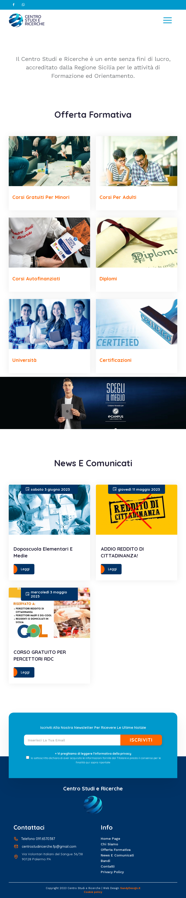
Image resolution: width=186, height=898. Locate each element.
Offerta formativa (116, 850)
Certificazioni (116, 360)
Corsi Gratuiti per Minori (41, 197)
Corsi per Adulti (118, 197)
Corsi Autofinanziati (36, 279)
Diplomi (108, 279)
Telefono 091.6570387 (38, 839)
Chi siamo (109, 844)
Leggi (25, 569)
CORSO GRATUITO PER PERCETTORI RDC (40, 655)
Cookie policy (93, 892)
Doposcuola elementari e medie (43, 552)
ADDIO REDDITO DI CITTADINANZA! (122, 552)
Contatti (108, 866)
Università (24, 360)
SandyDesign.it (130, 888)
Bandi (105, 861)
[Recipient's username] (72, 740)
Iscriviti (141, 740)
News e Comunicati (117, 855)
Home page (110, 838)
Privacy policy (112, 872)
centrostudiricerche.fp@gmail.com (49, 846)
